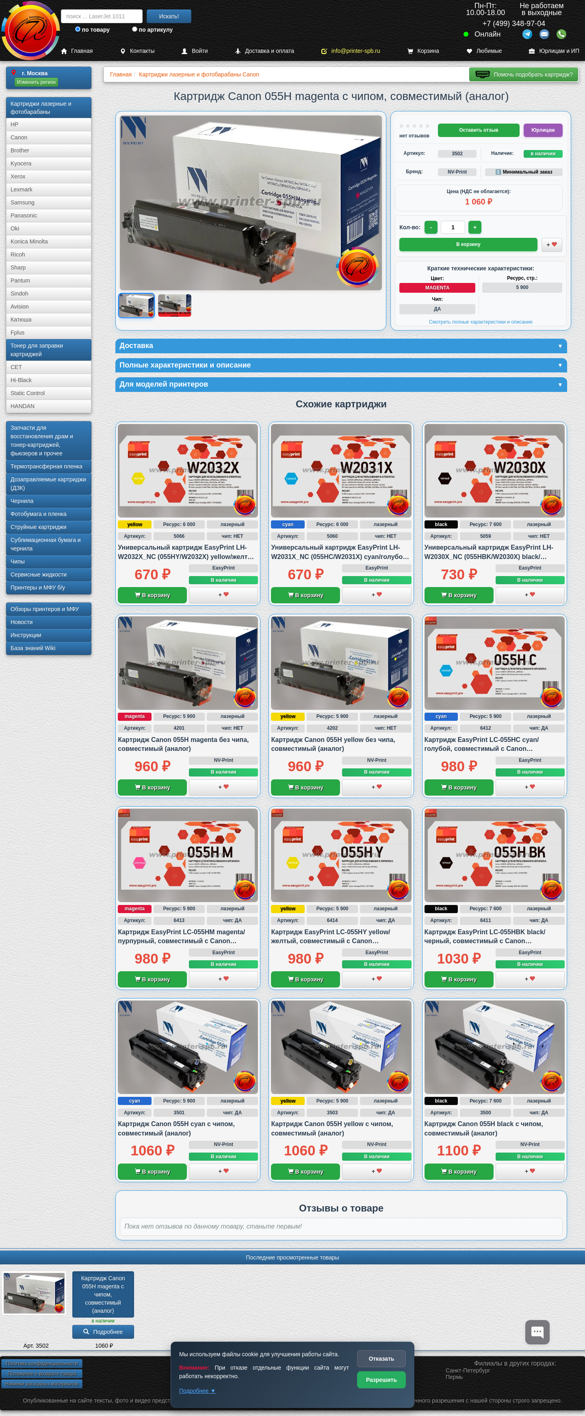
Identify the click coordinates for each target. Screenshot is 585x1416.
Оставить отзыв (478, 130)
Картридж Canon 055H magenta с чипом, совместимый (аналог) (104, 1294)
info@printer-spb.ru (350, 51)
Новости (21, 622)
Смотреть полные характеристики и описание (481, 322)
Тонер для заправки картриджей (37, 349)
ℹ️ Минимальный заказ (523, 172)
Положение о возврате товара (42, 1374)
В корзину (152, 595)
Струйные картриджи (39, 527)
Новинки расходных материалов (41, 1384)
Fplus (17, 332)
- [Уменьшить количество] (431, 227)
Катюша (21, 319)
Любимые (484, 51)
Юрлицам (543, 130)
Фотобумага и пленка (39, 514)
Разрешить (381, 1380)
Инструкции (26, 635)
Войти (195, 51)
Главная (77, 51)
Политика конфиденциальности (42, 1363)
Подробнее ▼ (197, 1391)
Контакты (137, 51)
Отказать (381, 1358)
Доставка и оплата (264, 51)
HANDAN (23, 406)
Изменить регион (36, 82)
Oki (15, 228)
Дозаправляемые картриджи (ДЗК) (48, 483)
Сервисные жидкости (39, 574)
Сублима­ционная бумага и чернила (46, 544)
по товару (92, 29)
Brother (20, 150)
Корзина (423, 51)
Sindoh (19, 293)
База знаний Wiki (33, 648)
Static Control (28, 393)
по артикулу (152, 29)
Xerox (18, 176)
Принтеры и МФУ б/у (38, 587)
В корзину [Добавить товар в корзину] (468, 244)
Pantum (20, 280)
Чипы (18, 561)
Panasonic (24, 215)
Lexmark (21, 189)
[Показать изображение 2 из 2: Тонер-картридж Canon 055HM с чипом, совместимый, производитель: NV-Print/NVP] (174, 305)
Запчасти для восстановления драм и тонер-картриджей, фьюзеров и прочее (42, 440)
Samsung (23, 202)
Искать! (169, 16)
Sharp (18, 267)
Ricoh (18, 254)
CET (16, 367)
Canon (19, 137)
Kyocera (21, 163)
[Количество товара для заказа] (453, 227)
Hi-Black (21, 380)
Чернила (22, 501)
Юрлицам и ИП (554, 51)
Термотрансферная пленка (46, 466)
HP (14, 124)
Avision (20, 306)
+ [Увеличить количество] (475, 227)
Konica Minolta (29, 241)
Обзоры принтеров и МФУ (45, 609)
